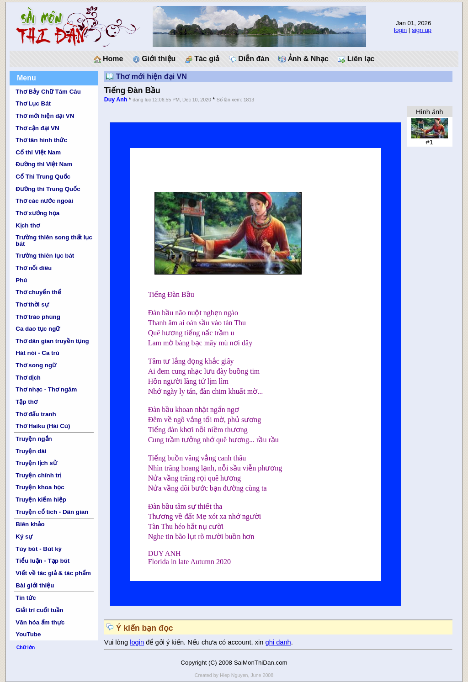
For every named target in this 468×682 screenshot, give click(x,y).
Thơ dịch (28, 377)
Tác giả (202, 59)
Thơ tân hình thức (41, 140)
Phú (21, 280)
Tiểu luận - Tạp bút (42, 560)
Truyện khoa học (40, 487)
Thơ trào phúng (38, 316)
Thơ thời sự (32, 304)
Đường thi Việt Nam (44, 164)
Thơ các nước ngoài (44, 200)
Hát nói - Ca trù (37, 352)
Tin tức (26, 597)
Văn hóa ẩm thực (40, 622)
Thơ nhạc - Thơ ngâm (46, 389)
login (400, 29)
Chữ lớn (25, 647)
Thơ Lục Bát (33, 103)
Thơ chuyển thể (38, 292)
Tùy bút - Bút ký (39, 548)
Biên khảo (30, 524)
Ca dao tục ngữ (38, 328)
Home (108, 59)
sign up (421, 29)
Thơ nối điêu (34, 267)
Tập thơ (26, 401)
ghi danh (278, 642)
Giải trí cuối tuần (39, 610)
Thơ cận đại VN (37, 128)
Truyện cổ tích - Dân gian (52, 511)
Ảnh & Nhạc (303, 59)
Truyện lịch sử (36, 463)
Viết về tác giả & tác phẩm (53, 573)
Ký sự (24, 536)
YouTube (28, 634)
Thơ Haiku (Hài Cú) (43, 426)
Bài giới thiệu (35, 585)
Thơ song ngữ (36, 365)
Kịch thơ (27, 225)
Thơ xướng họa (37, 213)
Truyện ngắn (34, 438)
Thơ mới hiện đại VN (45, 115)
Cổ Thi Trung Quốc (43, 176)
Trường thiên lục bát (45, 255)
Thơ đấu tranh (36, 414)
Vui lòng (117, 642)
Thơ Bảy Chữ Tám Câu (48, 91)
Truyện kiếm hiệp (41, 499)
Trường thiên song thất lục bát (54, 240)
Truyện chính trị (38, 475)
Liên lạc (356, 59)
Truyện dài (31, 451)
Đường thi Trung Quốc (48, 188)
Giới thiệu (154, 59)
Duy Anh (116, 99)
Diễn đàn (249, 59)
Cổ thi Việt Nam (38, 152)
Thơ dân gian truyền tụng (52, 341)
